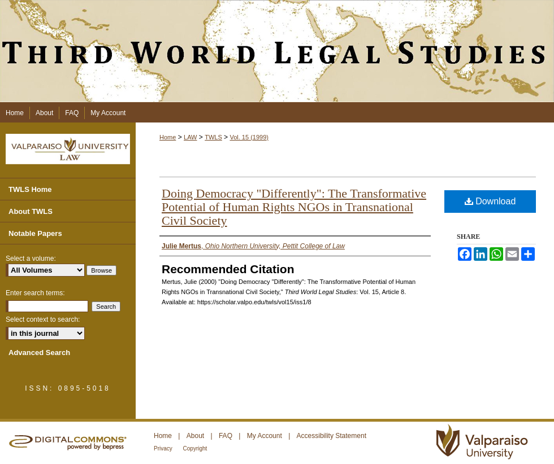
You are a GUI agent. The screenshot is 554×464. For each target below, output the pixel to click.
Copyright (195, 448)
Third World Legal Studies (277, 51)
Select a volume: (31, 258)
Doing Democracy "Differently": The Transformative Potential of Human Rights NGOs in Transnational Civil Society (294, 206)
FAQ (226, 436)
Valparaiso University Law (68, 149)
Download (490, 201)
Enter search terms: (35, 293)
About (196, 436)
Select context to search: (43, 319)
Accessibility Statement (331, 436)
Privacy (164, 448)
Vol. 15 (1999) (249, 137)
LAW (190, 137)
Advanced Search (39, 352)
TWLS (213, 137)
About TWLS (30, 211)
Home (167, 137)
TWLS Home (30, 189)
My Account (265, 436)
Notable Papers (35, 233)
